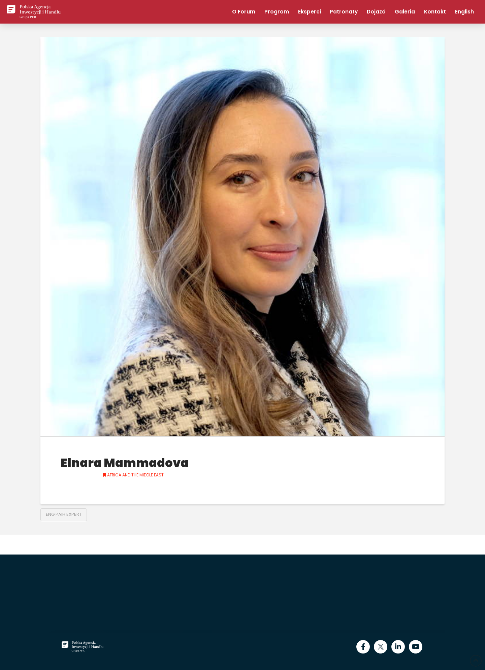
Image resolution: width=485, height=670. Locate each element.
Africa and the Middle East (133, 475)
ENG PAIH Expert (64, 514)
